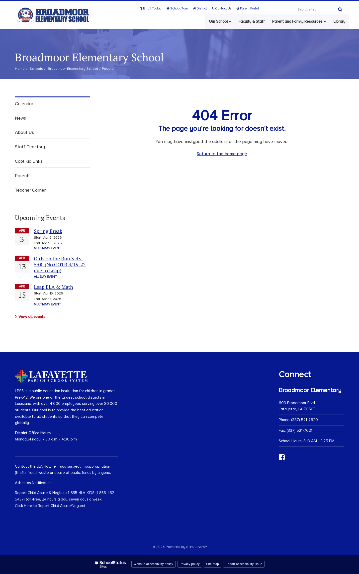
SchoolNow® (196, 547)
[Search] (340, 9)
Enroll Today (152, 8)
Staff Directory (30, 146)
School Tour (178, 8)
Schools (36, 69)
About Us (24, 132)
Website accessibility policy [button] (153, 564)
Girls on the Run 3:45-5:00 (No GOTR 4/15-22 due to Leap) (60, 264)
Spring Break (48, 231)
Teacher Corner (30, 190)
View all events (31, 316)
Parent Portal (248, 8)
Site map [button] (212, 564)
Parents (22, 175)
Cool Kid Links (28, 161)
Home (20, 69)
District (200, 8)
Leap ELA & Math (53, 287)
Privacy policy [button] (190, 564)
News (20, 118)
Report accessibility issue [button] (243, 564)
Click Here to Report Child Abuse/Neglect (50, 505)
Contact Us (222, 8)
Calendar (24, 103)
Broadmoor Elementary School (73, 69)
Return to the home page (222, 153)
